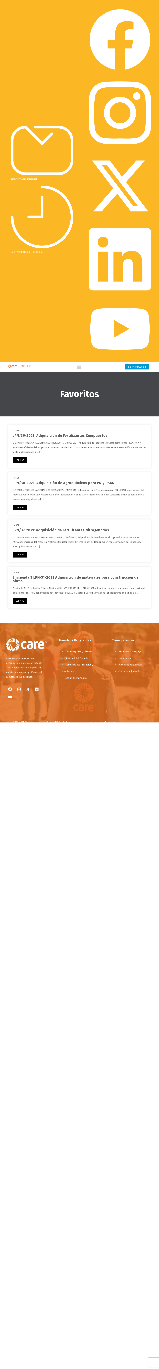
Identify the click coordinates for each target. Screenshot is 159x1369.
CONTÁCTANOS (137, 366)
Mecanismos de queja (129, 651)
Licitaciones (124, 658)
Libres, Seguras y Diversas (79, 651)
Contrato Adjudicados (129, 671)
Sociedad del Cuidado (77, 658)
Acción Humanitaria (76, 678)
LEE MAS (20, 460)
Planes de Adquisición (130, 664)
